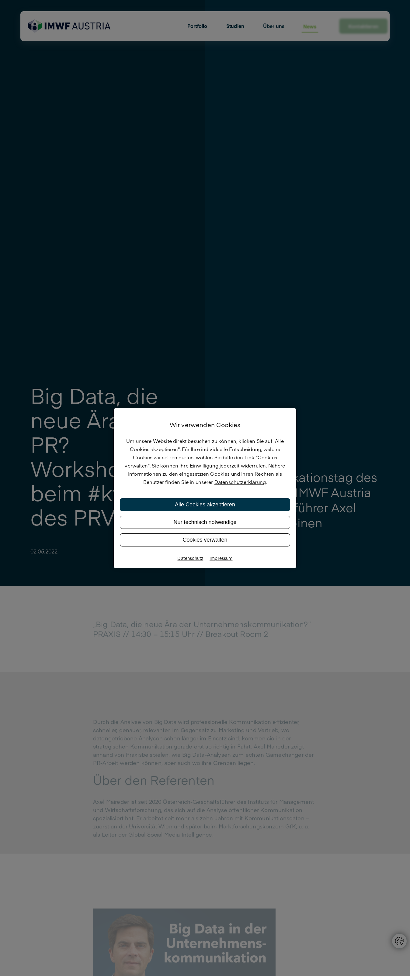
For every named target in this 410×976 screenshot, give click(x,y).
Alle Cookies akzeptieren (205, 505)
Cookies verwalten (204, 540)
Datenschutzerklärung (240, 481)
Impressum (221, 558)
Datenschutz (190, 558)
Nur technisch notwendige (204, 522)
